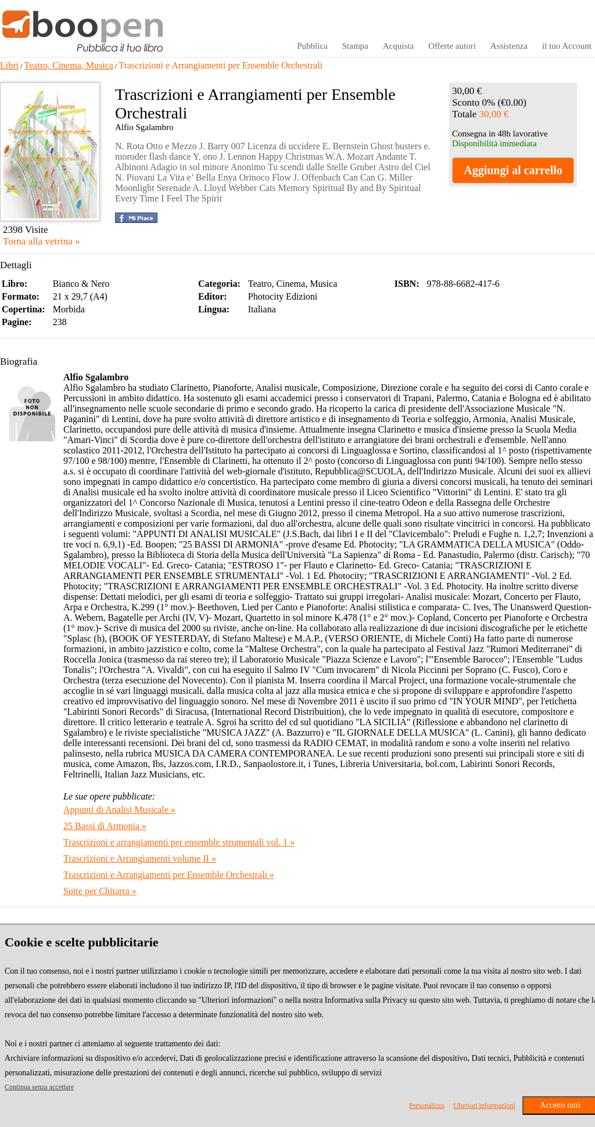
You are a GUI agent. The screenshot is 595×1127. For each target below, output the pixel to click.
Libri (9, 65)
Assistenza (509, 46)
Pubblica (312, 46)
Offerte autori (452, 46)
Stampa (355, 46)
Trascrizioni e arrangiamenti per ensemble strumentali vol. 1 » (179, 842)
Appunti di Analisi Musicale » (119, 810)
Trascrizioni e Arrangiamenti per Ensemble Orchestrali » (168, 875)
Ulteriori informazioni (484, 1105)
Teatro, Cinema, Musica (68, 65)
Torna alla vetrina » (41, 241)
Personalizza (427, 1105)
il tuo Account (567, 46)
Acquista (398, 46)
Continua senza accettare (39, 1087)
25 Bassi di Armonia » (104, 826)
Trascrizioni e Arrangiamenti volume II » (139, 858)
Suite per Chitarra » (100, 891)
